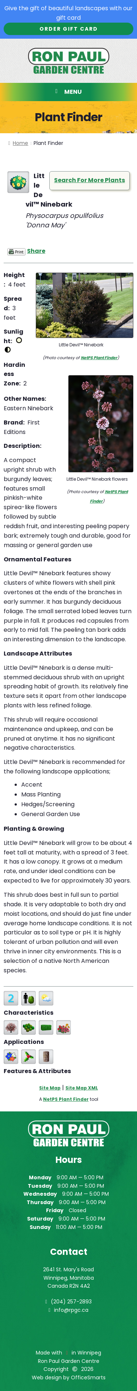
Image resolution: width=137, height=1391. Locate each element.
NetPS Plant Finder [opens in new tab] (66, 1099)
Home (20, 143)
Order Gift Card (68, 28)
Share (36, 251)
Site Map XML (81, 1088)
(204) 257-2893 (71, 1301)
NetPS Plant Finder (99, 358)
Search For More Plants (89, 180)
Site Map (50, 1088)
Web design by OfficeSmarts (69, 1377)
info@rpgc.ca (71, 1310)
